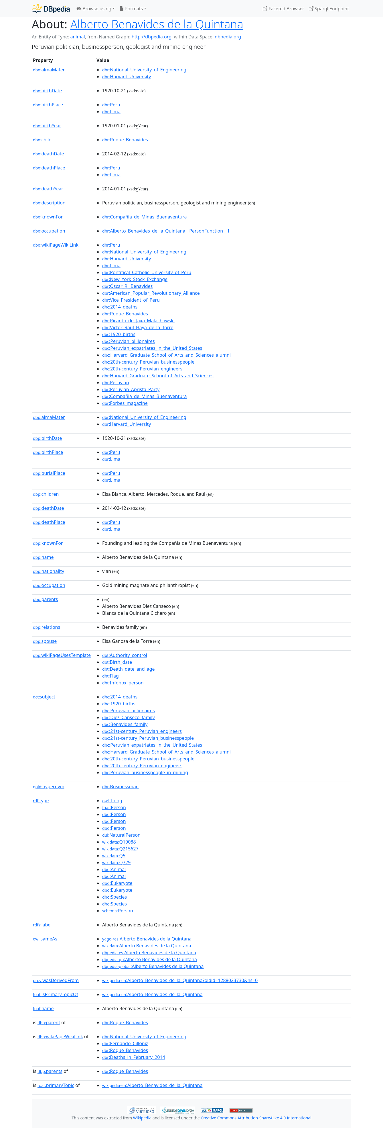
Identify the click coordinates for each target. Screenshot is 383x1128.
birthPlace (48, 105)
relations (46, 627)
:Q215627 (120, 849)
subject (44, 697)
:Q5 (113, 855)
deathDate (48, 154)
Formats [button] (131, 8)
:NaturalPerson (121, 835)
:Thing (112, 800)
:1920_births (118, 334)
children (46, 494)
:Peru (111, 105)
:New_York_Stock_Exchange (134, 279)
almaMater (49, 70)
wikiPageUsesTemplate (62, 655)
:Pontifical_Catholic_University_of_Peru (146, 272)
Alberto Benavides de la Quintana (156, 24)
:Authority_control (124, 655)
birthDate (47, 90)
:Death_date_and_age (128, 669)
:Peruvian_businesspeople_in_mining (145, 772)
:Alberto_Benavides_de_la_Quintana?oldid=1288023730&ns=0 (180, 980)
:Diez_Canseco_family (128, 717)
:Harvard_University (126, 76)
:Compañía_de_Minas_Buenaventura (144, 217)
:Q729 (116, 862)
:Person (114, 807)
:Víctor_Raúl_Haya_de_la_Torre (137, 327)
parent (48, 1022)
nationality (48, 571)
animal (77, 37)
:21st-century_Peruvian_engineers (142, 731)
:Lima (111, 111)
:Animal (114, 869)
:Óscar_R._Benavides (127, 286)
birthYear (47, 125)
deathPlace (49, 168)
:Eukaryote (117, 883)
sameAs (45, 939)
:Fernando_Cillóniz (125, 1043)
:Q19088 (119, 842)
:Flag (110, 676)
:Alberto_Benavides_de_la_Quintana (152, 994)
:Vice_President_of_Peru (131, 300)
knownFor (48, 217)
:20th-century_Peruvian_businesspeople (148, 362)
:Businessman (120, 786)
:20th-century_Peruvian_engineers (142, 369)
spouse (45, 641)
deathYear (48, 189)
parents (45, 599)
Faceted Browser (283, 8)
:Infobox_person (123, 683)
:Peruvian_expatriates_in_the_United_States (152, 348)
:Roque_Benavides (125, 139)
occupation (49, 231)
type (41, 800)
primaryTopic (55, 1085)
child (42, 139)
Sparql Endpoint (329, 8)
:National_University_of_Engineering (144, 70)
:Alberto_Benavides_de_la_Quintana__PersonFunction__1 (166, 231)
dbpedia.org (228, 37)
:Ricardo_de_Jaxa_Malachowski (138, 320)
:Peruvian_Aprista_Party (130, 389)
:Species (114, 897)
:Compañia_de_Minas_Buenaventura (144, 396)
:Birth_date (117, 662)
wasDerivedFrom (56, 980)
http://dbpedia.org (151, 37)
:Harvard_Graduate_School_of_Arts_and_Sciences (158, 375)
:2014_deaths (119, 307)
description (49, 203)
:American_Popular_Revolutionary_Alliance (151, 293)
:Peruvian (115, 382)
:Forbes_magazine (125, 403)
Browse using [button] (94, 8)
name (43, 557)
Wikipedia (142, 1118)
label (42, 925)
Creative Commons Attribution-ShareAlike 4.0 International (256, 1118)
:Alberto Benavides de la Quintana (147, 939)
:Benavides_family (124, 724)
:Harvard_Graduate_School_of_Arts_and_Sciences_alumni (166, 355)
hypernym (48, 786)
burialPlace (49, 473)
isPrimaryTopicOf (55, 994)
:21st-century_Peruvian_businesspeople (148, 738)
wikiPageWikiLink (55, 245)
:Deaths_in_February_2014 (133, 1057)
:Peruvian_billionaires (128, 341)
